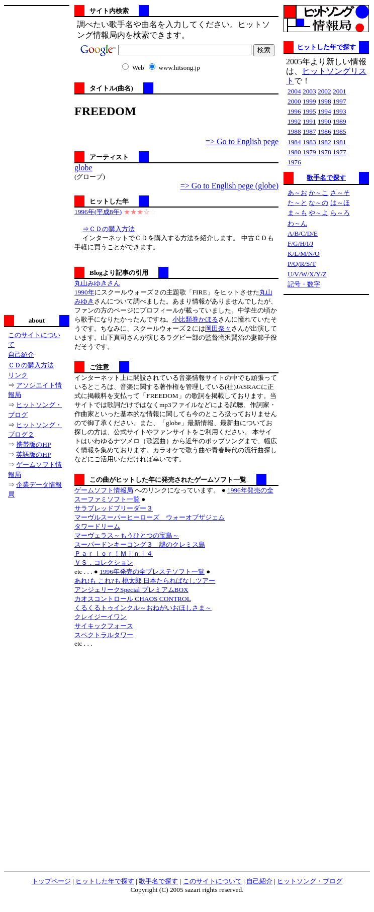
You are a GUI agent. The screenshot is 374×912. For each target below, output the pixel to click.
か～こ (318, 192)
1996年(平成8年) (98, 212)
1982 (324, 142)
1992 (294, 121)
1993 (339, 111)
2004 (294, 91)
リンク (18, 375)
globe (83, 167)
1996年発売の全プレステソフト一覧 (152, 571)
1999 (309, 101)
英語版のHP (33, 454)
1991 (309, 121)
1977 (339, 152)
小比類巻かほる (195, 319)
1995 (309, 111)
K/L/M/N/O (304, 253)
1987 (309, 131)
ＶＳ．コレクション (103, 562)
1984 (294, 142)
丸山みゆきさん (97, 283)
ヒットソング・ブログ (309, 881)
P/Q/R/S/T (302, 263)
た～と (297, 203)
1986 (324, 131)
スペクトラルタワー (103, 635)
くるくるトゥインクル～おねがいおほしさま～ (143, 608)
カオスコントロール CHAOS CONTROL (132, 598)
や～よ (318, 213)
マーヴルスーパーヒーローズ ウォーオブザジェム (149, 517)
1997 (339, 101)
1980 (294, 152)
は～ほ (340, 203)
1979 (309, 152)
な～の (318, 203)
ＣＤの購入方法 (31, 365)
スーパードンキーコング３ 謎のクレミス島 (139, 544)
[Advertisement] (37, 159)
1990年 (84, 292)
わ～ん (297, 223)
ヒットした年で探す (326, 47)
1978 (324, 152)
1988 (294, 131)
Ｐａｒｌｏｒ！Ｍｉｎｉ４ (113, 553)
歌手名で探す (326, 177)
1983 (309, 142)
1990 (324, 121)
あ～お (297, 192)
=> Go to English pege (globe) (229, 185)
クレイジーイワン (100, 617)
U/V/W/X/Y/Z (307, 274)
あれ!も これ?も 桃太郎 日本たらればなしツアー (144, 580)
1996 (294, 111)
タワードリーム (97, 526)
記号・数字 (304, 284)
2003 (309, 91)
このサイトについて (212, 881)
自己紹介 (21, 354)
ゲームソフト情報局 (103, 490)
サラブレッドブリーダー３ (113, 508)
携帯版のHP (33, 444)
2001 (339, 91)
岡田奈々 (218, 328)
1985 (339, 131)
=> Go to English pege (242, 141)
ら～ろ (340, 213)
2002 (324, 91)
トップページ (51, 881)
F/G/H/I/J (300, 243)
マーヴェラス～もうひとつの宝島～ (126, 535)
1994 (324, 111)
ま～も (297, 213)
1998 (324, 101)
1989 (339, 121)
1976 (294, 162)
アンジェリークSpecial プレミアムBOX (131, 589)
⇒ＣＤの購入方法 (108, 229)
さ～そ (340, 192)
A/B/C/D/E (303, 233)
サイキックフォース (103, 626)
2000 (294, 101)
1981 (339, 142)
